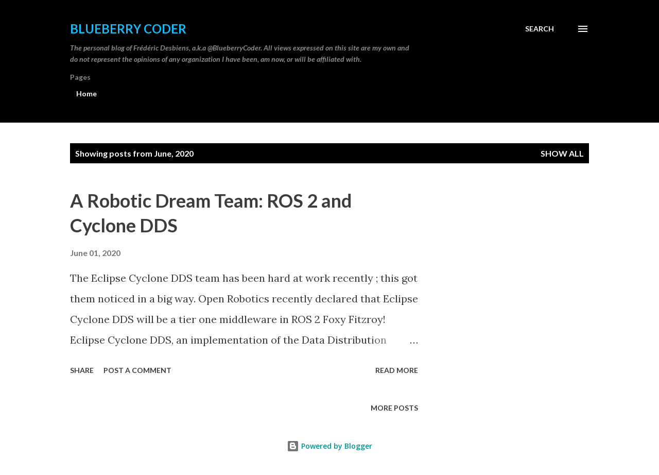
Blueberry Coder (128, 28)
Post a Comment (137, 370)
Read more (396, 370)
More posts (394, 407)
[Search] (539, 29)
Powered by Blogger (329, 446)
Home (86, 93)
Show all (562, 153)
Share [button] (82, 370)
